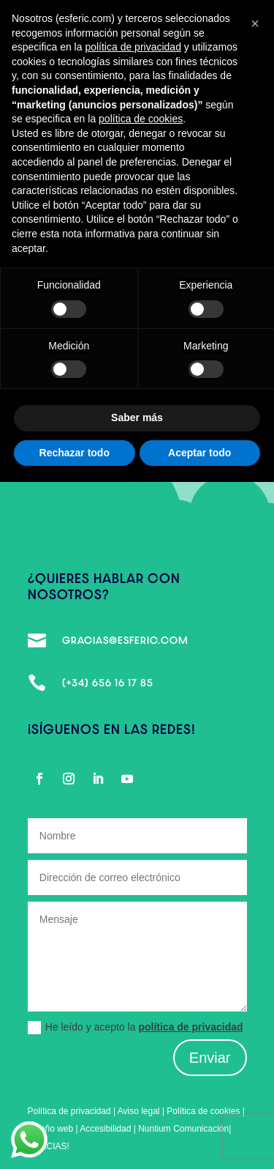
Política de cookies (203, 1111)
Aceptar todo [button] (199, 453)
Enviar (210, 1058)
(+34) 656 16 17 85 (107, 683)
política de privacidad (190, 1027)
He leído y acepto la (135, 1027)
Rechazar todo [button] (74, 453)
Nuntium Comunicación (183, 1129)
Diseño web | (54, 1129)
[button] (255, 23)
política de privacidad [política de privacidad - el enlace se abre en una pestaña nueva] (133, 47)
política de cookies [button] (141, 119)
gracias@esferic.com (125, 640)
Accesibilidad (106, 1129)
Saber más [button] (137, 417)
